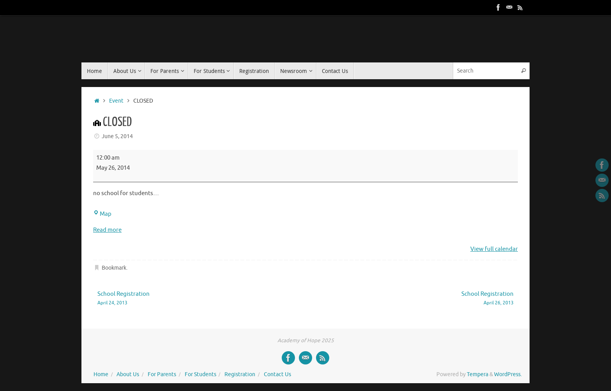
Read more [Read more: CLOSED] (107, 230)
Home (101, 374)
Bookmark (114, 268)
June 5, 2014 (117, 136)
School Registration (193, 298)
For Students (200, 374)
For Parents (162, 374)
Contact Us (277, 374)
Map (102, 214)
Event (116, 101)
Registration (239, 374)
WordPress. (508, 374)
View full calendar (494, 249)
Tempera (477, 374)
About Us (128, 374)
